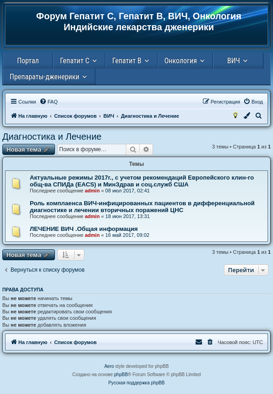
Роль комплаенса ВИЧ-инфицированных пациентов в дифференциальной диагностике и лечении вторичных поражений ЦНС (142, 206)
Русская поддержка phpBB (136, 382)
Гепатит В (127, 60)
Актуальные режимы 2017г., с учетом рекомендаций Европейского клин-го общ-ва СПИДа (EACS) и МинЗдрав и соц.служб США (142, 181)
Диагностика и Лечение (52, 136)
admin (92, 190)
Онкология (180, 60)
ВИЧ (233, 60)
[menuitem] (48, 101)
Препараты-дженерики (44, 76)
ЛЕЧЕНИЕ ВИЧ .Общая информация (84, 228)
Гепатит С (74, 60)
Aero (109, 366)
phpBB (121, 374)
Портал (28, 60)
